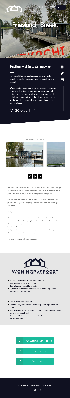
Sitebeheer (52, 6)
